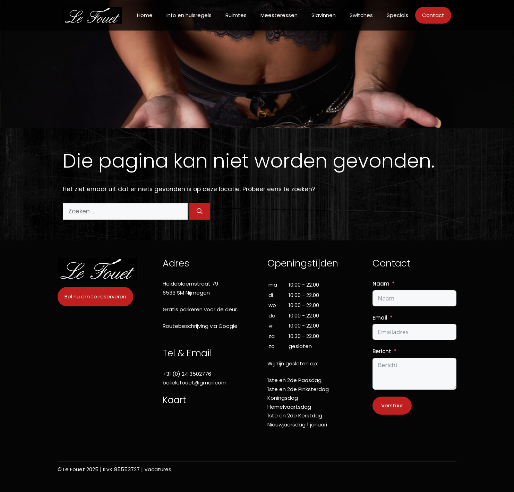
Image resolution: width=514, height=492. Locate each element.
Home (145, 15)
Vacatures (157, 469)
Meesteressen (279, 15)
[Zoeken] (199, 211)
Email (379, 317)
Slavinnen (323, 15)
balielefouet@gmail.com (194, 382)
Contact (433, 15)
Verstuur (392, 405)
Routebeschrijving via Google (200, 326)
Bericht (381, 351)
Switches (361, 15)
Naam (380, 283)
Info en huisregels (189, 15)
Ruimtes (236, 15)
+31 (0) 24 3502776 (187, 374)
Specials (397, 15)
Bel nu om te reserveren (95, 296)
